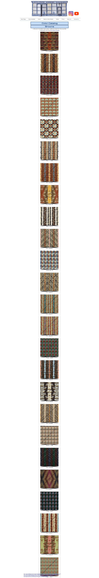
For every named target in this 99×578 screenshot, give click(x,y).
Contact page (54, 30)
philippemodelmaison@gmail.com (51, 574)
